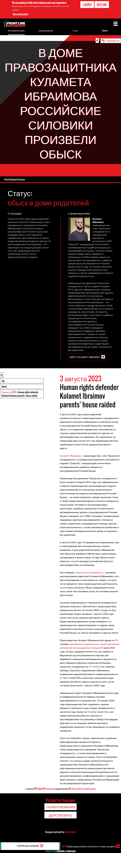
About (4, 387)
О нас (75, 30)
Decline (102, 4)
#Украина (49, 789)
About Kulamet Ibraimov (15, 179)
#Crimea (38, 789)
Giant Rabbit (70, 832)
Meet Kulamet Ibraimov (85, 357)
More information (20, 14)
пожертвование (45, 30)
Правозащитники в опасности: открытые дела (90, 846)
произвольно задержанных (85, 644)
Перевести (112, 40)
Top (3, 381)
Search (105, 30)
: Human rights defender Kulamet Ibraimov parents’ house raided (20, 394)
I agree (87, 4)
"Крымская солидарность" (90, 572)
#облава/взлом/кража (82, 789)
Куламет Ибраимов (70, 456)
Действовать (60, 815)
